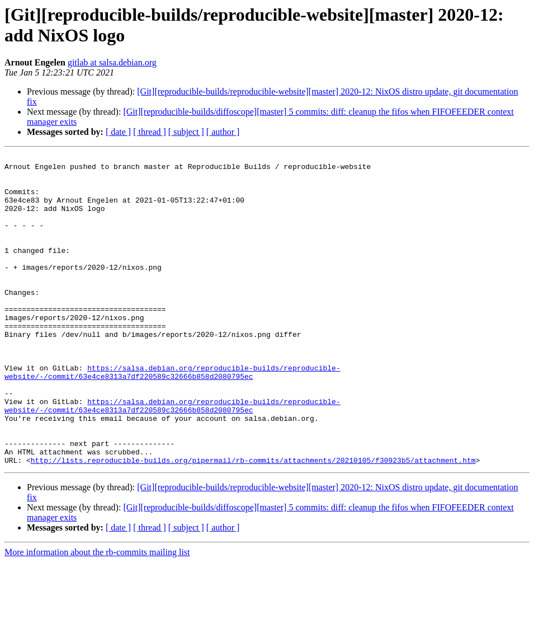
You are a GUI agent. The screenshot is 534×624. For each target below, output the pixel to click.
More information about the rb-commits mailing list (97, 614)
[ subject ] (186, 132)
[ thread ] (149, 132)
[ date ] (118, 132)
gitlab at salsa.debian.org (112, 62)
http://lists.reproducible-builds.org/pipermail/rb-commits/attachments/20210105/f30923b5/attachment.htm (253, 522)
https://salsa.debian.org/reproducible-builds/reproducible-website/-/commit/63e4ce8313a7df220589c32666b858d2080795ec (172, 416)
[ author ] (223, 132)
